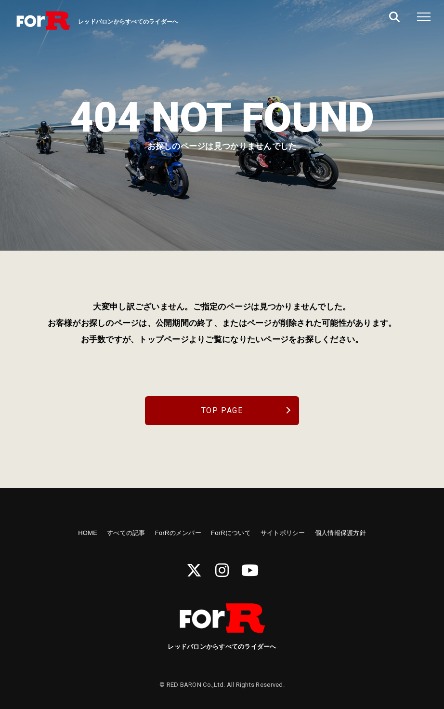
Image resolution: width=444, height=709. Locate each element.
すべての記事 (126, 532)
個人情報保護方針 (340, 532)
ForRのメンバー (178, 532)
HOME (87, 532)
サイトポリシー (283, 532)
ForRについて (231, 532)
